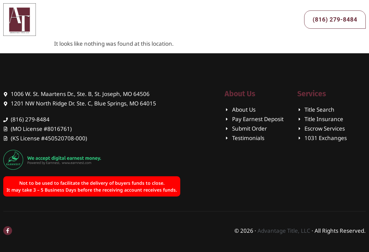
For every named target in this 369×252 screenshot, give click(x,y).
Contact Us (233, 19)
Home (111, 19)
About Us (146, 19)
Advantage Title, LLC (284, 230)
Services (188, 20)
